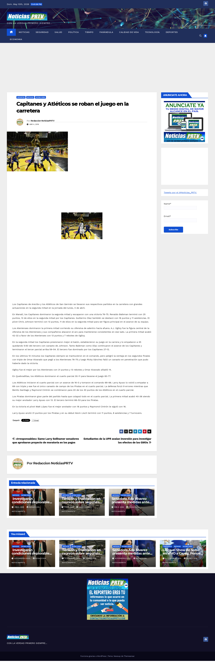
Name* (180, 206)
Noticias (24, 32)
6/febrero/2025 (22, 558)
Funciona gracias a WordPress (93, 656)
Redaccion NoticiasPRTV (42, 121)
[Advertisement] (107, 63)
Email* (180, 218)
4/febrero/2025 (123, 558)
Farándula (106, 32)
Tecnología (152, 32)
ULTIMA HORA (40, 97)
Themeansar (129, 656)
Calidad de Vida (129, 32)
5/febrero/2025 (73, 558)
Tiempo (89, 32)
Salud (58, 32)
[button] (200, 35)
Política (73, 32)
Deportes (172, 32)
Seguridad (42, 32)
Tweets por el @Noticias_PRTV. (180, 192)
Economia (16, 39)
